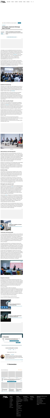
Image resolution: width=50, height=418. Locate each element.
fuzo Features (20, 1)
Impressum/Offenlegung (40, 400)
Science (10, 314)
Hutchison (7, 104)
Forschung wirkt (18, 407)
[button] (31, 1)
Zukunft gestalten (18, 414)
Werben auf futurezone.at (40, 401)
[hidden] (15, 226)
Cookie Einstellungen (39, 402)
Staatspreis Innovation (19, 410)
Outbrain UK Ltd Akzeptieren (12, 381)
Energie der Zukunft (18, 406)
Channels (12, 1)
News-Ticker (8, 1)
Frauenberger (13, 90)
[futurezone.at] (5, 406)
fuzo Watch (16, 1)
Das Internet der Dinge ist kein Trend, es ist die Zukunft (19, 401)
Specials (24, 1)
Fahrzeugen (15, 54)
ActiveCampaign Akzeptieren (14, 340)
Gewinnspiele (32, 397)
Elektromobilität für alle (19, 405)
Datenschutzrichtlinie (39, 399)
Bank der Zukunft (18, 398)
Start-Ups (11, 405)
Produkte (11, 397)
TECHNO (17, 411)
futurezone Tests (25, 400)
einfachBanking (18, 397)
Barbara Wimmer (2, 33)
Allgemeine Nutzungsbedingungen (41, 398)
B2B (10, 406)
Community (28, 1)
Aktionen (31, 399)
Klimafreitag (25, 398)
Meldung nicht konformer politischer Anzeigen (41, 404)
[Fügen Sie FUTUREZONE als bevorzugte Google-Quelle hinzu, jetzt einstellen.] (11, 23)
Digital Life (11, 400)
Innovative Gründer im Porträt (19, 409)
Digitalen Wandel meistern (18, 404)
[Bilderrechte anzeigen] (1, 4)
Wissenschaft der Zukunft (18, 413)
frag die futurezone (26, 397)
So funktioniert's (25, 399)
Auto (12, 186)
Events (31, 398)
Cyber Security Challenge (19, 399)
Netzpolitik (3, 25)
